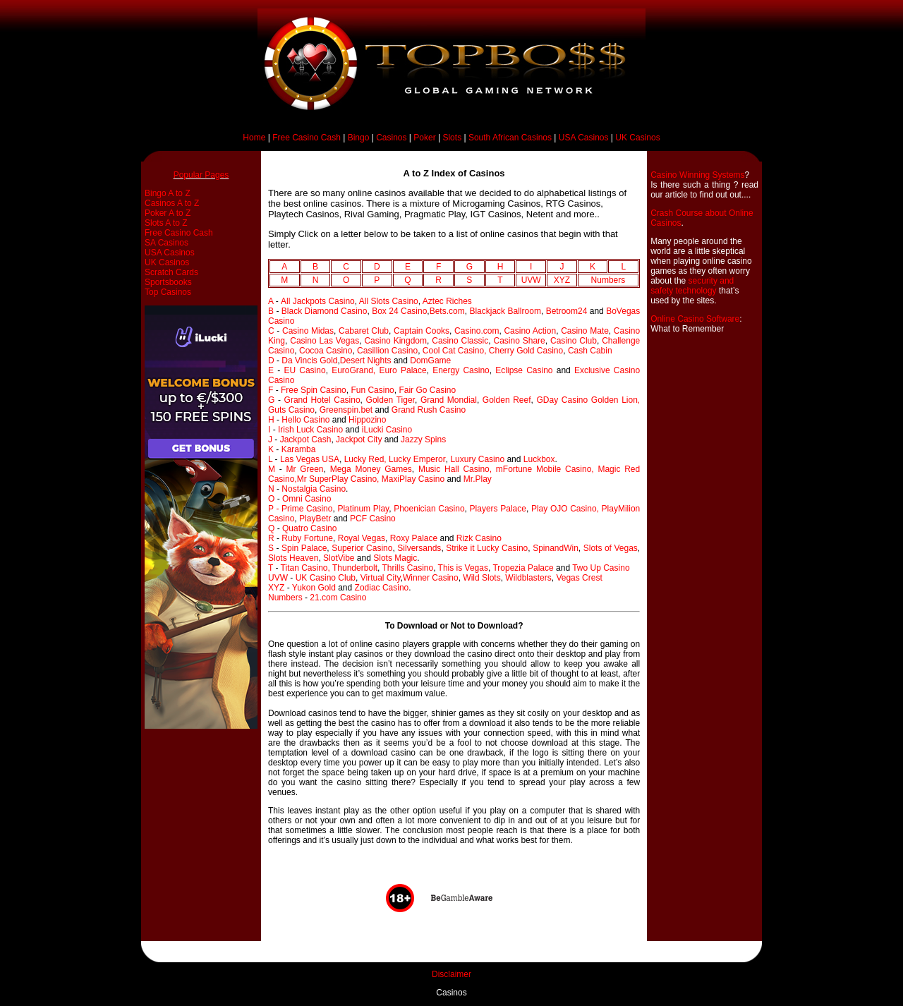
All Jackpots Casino (318, 301)
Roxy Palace (412, 538)
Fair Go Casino (427, 390)
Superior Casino (362, 548)
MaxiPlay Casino (413, 479)
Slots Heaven (293, 558)
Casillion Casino (387, 351)
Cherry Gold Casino (526, 351)
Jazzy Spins (423, 439)
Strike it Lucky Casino (487, 548)
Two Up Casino (600, 568)
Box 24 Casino (399, 311)
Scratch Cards (171, 272)
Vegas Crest (579, 578)
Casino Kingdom (395, 341)
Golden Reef (507, 400)
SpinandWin (555, 548)
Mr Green (304, 469)
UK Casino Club (326, 578)
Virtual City (380, 578)
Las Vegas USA (309, 459)
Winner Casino (431, 578)
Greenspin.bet (346, 410)
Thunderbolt (354, 568)
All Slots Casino (388, 301)
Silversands (419, 548)
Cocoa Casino (325, 351)
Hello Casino (305, 420)
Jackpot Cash (306, 439)
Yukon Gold (314, 588)
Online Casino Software (694, 319)
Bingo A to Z (167, 193)
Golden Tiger (390, 400)
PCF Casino (373, 518)
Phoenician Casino (429, 509)
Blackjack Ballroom (504, 311)
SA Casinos (166, 243)
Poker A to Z (167, 213)
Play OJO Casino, (566, 509)
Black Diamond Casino (324, 311)
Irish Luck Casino (310, 430)
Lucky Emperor (417, 459)
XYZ (562, 280)
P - (274, 509)
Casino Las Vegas (324, 341)
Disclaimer (451, 974)
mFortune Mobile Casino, (547, 469)
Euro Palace (402, 370)
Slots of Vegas (610, 548)
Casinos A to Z (172, 203)
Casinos (391, 138)
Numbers (608, 280)
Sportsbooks (168, 282)
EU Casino (304, 370)
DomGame (430, 360)
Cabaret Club (364, 331)
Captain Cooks (421, 331)
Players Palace (498, 509)
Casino (281, 380)
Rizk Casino (479, 538)
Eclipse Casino (523, 370)
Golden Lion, (615, 400)
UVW (531, 280)
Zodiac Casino (382, 588)
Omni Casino (306, 499)
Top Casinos (168, 292)
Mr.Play (477, 479)
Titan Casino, (306, 568)
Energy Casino (461, 370)
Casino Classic (460, 341)
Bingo (359, 138)
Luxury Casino (477, 459)
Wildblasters (528, 578)
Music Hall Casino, (455, 469)
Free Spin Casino (313, 390)
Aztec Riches (447, 301)
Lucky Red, (366, 459)
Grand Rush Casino (429, 410)
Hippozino (367, 420)
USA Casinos (584, 138)
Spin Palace (304, 548)
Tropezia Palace (522, 568)
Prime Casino (306, 509)
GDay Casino (562, 400)
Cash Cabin (590, 351)
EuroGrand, (355, 370)
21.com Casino (338, 597)
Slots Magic (395, 558)
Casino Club (573, 341)
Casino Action (530, 331)
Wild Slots (481, 578)
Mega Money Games (371, 469)
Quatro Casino (309, 528)
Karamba (298, 449)
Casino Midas (308, 331)
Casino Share (519, 341)
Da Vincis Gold (309, 360)
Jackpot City (359, 439)
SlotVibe (338, 558)
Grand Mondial (448, 400)
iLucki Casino (387, 430)
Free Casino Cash (306, 138)
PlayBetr (315, 518)
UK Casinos (637, 138)
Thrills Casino (407, 568)
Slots (451, 138)
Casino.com (476, 331)
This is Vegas (463, 568)
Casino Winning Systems (697, 175)
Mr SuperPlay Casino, (339, 479)
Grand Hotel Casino (322, 400)
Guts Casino (291, 410)
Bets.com (447, 311)
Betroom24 (567, 311)
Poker (423, 138)
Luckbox (539, 459)
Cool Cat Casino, (456, 351)
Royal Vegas (361, 538)
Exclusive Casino (607, 370)
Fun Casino (372, 390)
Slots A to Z (166, 223)
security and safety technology (692, 286)
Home (254, 138)
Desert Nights (366, 360)
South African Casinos (510, 138)
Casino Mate (585, 331)
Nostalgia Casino (313, 489)
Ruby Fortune (307, 538)
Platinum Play (363, 509)
